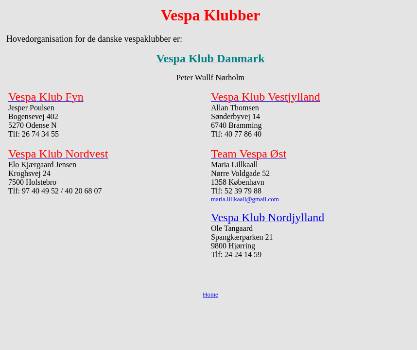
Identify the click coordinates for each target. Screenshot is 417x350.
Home (210, 294)
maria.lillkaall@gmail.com (245, 199)
